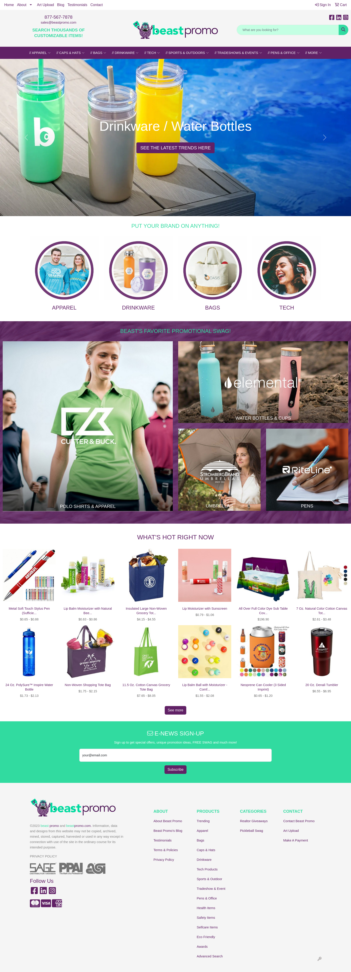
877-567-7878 (58, 17)
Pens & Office (207, 898)
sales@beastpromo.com (58, 22)
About (22, 5)
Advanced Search (210, 956)
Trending (203, 821)
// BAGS (98, 52)
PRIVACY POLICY (43, 856)
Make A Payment (295, 840)
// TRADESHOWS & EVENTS (238, 52)
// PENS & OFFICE (284, 52)
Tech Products (207, 869)
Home (9, 5)
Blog (60, 5)
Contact (96, 5)
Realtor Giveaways (254, 821)
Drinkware (204, 859)
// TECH (152, 52)
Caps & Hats (206, 850)
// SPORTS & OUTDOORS (187, 52)
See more (175, 710)
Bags (200, 840)
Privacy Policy (163, 859)
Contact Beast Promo (299, 821)
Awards (202, 946)
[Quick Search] (288, 30)
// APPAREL (40, 52)
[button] (26, 137)
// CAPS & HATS (70, 52)
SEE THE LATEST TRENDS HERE (175, 147)
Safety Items (206, 917)
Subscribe (175, 769)
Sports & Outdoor (209, 879)
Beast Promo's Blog (167, 831)
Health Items (206, 908)
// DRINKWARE (125, 52)
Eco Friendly (206, 937)
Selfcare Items (207, 927)
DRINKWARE (138, 308)
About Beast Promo (167, 821)
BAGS (212, 308)
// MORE (313, 52)
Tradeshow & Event (211, 888)
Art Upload (45, 5)
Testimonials (77, 5)
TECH (286, 308)
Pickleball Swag (251, 831)
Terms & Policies (165, 850)
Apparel (202, 831)
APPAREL (64, 308)
